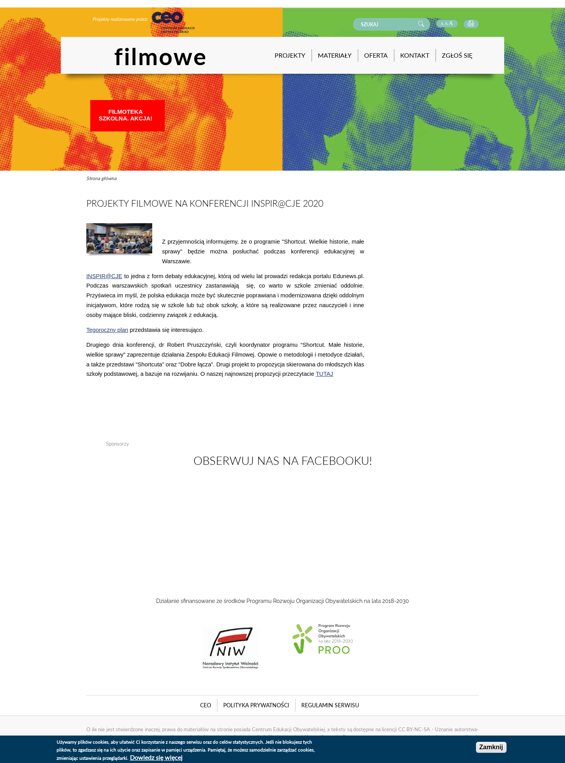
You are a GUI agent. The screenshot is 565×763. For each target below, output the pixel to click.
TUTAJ (325, 374)
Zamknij (491, 747)
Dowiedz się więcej (156, 757)
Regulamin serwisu (330, 705)
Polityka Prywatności (256, 705)
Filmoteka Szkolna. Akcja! (126, 115)
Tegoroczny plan (107, 330)
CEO (205, 705)
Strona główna (101, 178)
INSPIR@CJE (104, 276)
